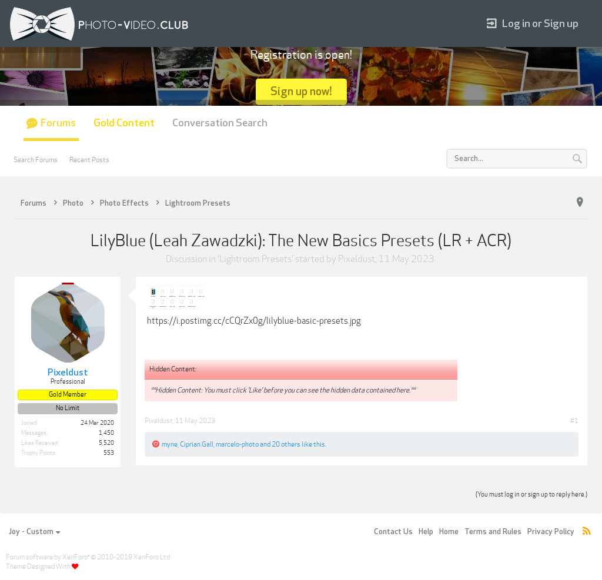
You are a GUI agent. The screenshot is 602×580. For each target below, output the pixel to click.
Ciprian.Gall (196, 444)
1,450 (106, 433)
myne (170, 444)
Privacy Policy (550, 532)
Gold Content (124, 123)
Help (426, 532)
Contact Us (393, 532)
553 (108, 453)
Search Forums (36, 160)
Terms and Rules (492, 532)
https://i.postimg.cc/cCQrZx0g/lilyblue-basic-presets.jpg (254, 321)
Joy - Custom (34, 532)
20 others (286, 444)
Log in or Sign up (532, 24)
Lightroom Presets (255, 259)
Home (449, 532)
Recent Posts (89, 160)
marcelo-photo (237, 444)
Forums (58, 123)
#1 (574, 421)
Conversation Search (219, 123)
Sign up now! (301, 91)
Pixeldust (356, 259)
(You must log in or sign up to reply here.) (531, 494)
